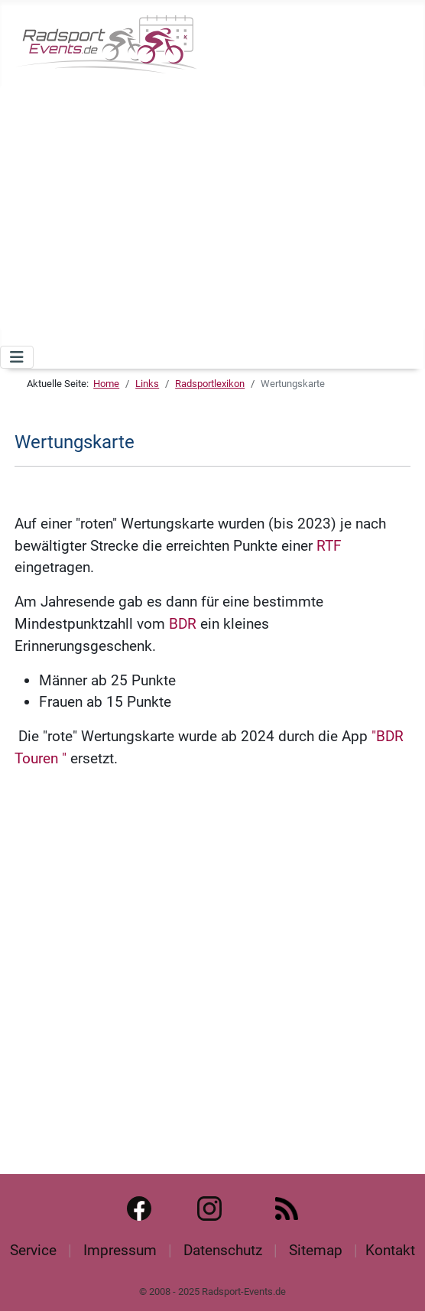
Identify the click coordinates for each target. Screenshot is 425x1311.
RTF (329, 546)
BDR (182, 624)
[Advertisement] (218, 205)
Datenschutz (222, 1250)
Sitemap (315, 1250)
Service (33, 1250)
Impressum (120, 1250)
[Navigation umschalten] (17, 357)
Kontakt (390, 1250)
